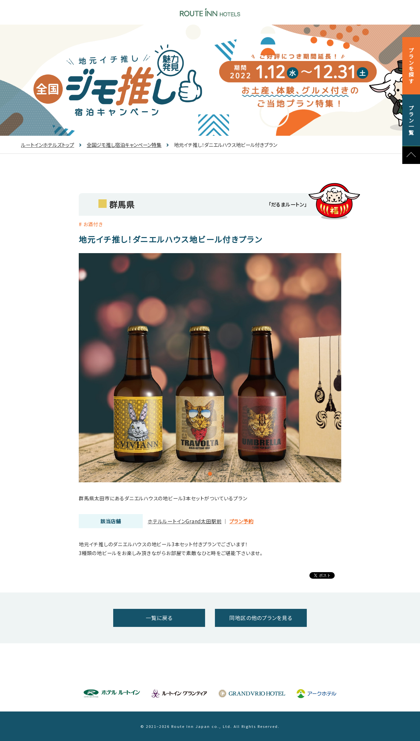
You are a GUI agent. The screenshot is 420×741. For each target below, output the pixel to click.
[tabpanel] (210, 367)
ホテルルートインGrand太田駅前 (184, 521)
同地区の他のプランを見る (260, 618)
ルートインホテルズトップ (47, 144)
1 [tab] (210, 474)
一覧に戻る (159, 618)
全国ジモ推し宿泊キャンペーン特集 (120, 144)
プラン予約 (241, 521)
